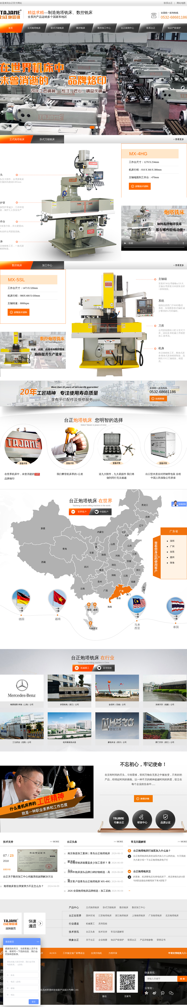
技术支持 (8, 841)
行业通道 (74, 923)
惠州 (172, 557)
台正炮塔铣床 (90, 500)
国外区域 (90, 915)
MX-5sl (16, 279)
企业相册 (102, 940)
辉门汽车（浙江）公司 (165, 742)
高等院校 (102, 667)
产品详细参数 (146, 940)
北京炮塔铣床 (172, 915)
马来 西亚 (137, 612)
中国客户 (104, 512)
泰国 (175, 613)
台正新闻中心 (127, 28)
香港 (118, 598)
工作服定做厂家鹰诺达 (74, 953)
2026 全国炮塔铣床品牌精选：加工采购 (89, 890)
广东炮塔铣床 (155, 915)
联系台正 (168, 3)
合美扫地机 (96, 953)
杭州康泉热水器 (69, 742)
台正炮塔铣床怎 (142, 872)
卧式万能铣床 (57, 28)
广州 (172, 546)
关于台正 (90, 940)
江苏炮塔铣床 (105, 915)
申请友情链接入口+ (177, 953)
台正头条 (72, 841)
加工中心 (47, 265)
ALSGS (52, 953)
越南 (57, 605)
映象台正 (74, 940)
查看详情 (7, 869)
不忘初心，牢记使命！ (143, 764)
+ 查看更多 (178, 139)
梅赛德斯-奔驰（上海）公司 (21, 704)
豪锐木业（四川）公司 (117, 742)
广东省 (174, 531)
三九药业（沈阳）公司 (21, 742)
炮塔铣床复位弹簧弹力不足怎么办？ (24, 886)
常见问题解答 (138, 841)
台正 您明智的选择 (93, 420)
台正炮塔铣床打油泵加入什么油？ (152, 851)
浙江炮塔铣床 (121, 915)
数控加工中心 (104, 28)
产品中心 (74, 907)
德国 (21, 605)
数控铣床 (80, 28)
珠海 (172, 563)
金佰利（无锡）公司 (117, 704)
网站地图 (181, 3)
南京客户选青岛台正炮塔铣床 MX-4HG (89, 881)
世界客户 (82, 512)
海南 (110, 607)
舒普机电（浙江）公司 (69, 704)
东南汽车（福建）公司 (165, 704)
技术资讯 (74, 931)
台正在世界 (75, 915)
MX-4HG (138, 153)
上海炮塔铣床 (138, 915)
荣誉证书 (161, 940)
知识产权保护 (174, 28)
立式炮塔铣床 (34, 28)
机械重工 (80, 667)
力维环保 (112, 953)
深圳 (172, 541)
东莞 (172, 552)
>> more (54, 841)
